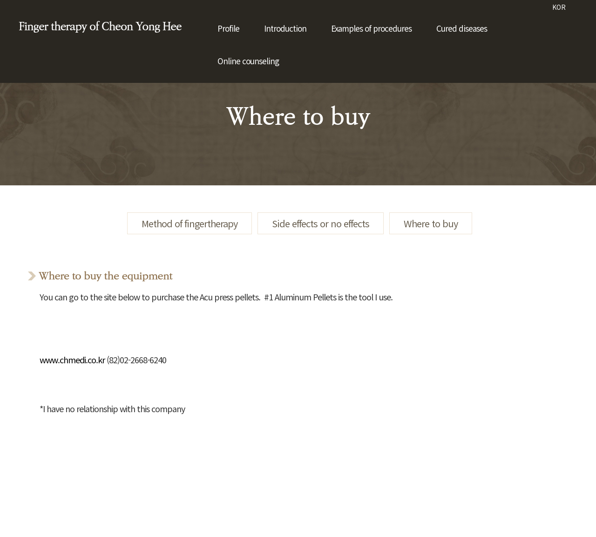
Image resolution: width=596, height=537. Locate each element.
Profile (228, 28)
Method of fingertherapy (189, 223)
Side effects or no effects (320, 223)
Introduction (285, 28)
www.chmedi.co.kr (72, 359)
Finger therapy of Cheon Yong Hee (100, 26)
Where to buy (431, 223)
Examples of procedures (371, 28)
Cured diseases (461, 28)
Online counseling (248, 61)
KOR (559, 7)
